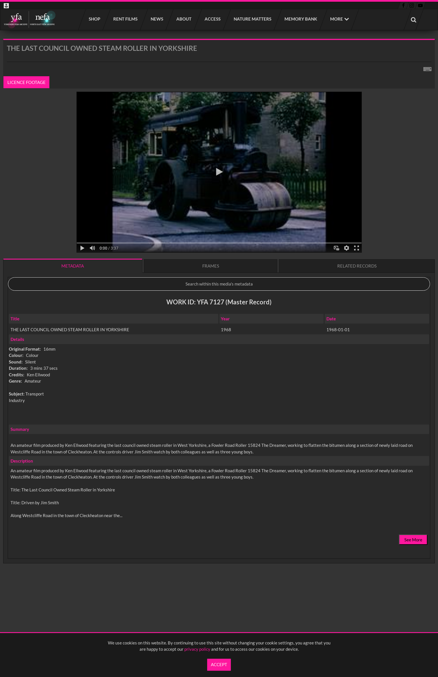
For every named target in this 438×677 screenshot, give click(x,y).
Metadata (72, 265)
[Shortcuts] (427, 68)
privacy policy (197, 649)
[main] (219, 316)
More (336, 18)
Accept (219, 664)
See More (413, 539)
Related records (357, 265)
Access (213, 18)
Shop (94, 18)
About (184, 18)
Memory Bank (301, 18)
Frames (210, 265)
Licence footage (26, 82)
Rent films (126, 18)
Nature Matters (253, 18)
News (157, 18)
